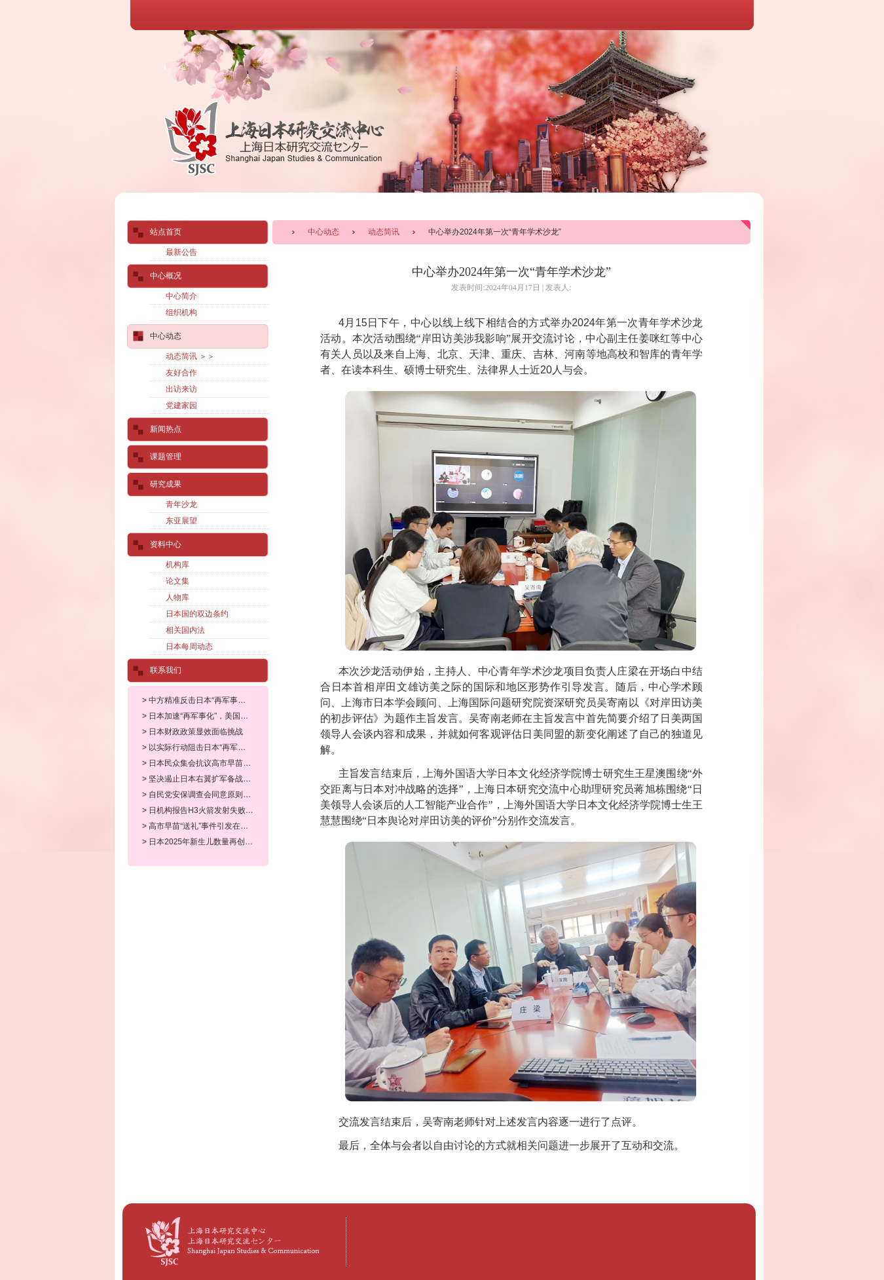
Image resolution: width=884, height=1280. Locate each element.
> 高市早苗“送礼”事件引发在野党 (199, 826)
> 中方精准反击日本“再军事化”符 (199, 700)
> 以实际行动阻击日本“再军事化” (199, 747)
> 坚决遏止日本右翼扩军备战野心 (200, 778)
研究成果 (165, 484)
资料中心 (165, 544)
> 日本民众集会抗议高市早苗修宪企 (204, 763)
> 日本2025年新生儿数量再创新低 (201, 841)
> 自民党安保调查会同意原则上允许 (204, 794)
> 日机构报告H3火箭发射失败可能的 (205, 810)
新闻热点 (165, 429)
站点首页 (165, 231)
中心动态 (323, 231)
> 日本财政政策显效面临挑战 (192, 731)
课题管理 (165, 456)
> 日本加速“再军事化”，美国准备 (199, 716)
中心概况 (165, 275)
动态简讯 (383, 231)
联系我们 (165, 670)
